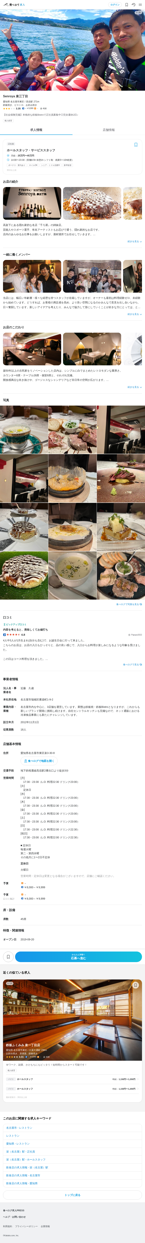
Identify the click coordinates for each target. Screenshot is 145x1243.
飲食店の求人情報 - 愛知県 (22, 1183)
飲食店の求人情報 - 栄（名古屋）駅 (27, 1167)
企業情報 (45, 1226)
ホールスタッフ (25, 1079)
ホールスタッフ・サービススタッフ (31, 150)
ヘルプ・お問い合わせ (14, 1217)
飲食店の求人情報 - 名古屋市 (23, 1175)
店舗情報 (109, 129)
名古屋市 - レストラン (19, 1127)
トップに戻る (72, 1195)
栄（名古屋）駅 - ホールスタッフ (26, 1159)
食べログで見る (131, 664)
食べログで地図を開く (41, 760)
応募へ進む (78, 957)
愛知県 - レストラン (18, 1143)
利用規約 (7, 1226)
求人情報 (36, 129)
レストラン (12, 1135)
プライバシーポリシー (26, 1226)
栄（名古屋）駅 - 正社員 (20, 1151)
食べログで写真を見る (127, 604)
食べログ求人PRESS (13, 1210)
